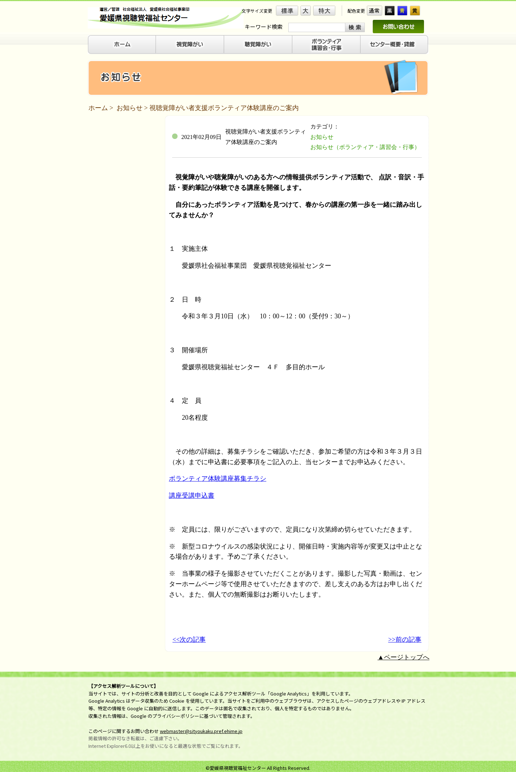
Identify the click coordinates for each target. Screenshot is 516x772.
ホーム (98, 108)
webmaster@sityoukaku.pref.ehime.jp (201, 731)
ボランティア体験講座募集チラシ (217, 478)
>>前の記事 (404, 639)
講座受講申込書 (191, 495)
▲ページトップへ (403, 657)
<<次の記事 (189, 639)
